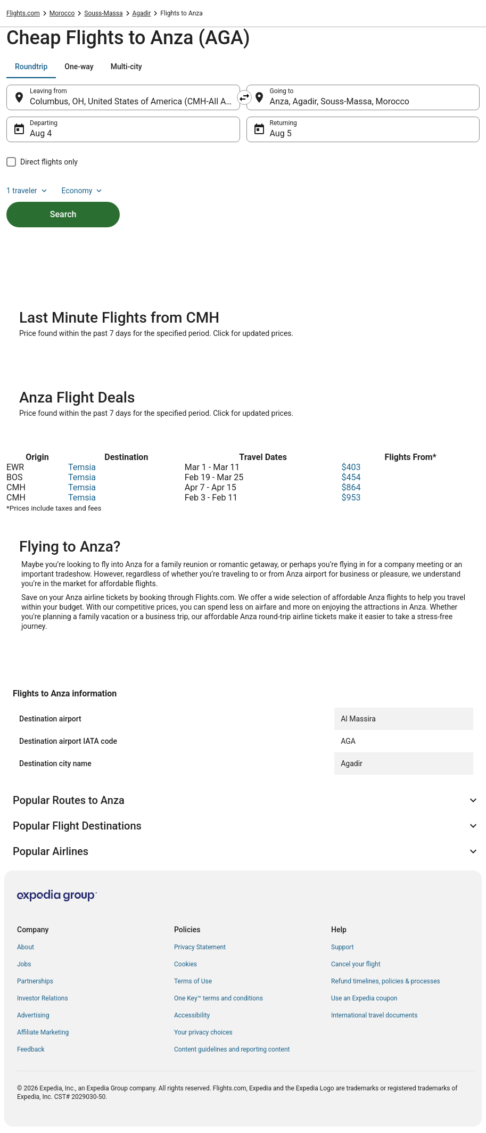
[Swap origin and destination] (244, 97)
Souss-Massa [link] (103, 13)
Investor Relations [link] (42, 998)
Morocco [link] (62, 13)
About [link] (25, 947)
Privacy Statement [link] (200, 947)
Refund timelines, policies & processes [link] (385, 981)
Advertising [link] (33, 1015)
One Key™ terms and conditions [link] (218, 998)
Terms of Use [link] (193, 981)
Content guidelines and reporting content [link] (232, 1049)
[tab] (31, 66)
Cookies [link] (185, 964)
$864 (350, 487)
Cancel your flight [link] (356, 964)
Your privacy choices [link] (203, 1032)
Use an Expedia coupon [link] (364, 998)
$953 (350, 497)
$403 (350, 467)
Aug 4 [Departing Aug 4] (41, 133)
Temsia (82, 467)
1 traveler (27, 190)
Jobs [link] (24, 964)
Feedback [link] (31, 1049)
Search (63, 214)
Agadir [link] (142, 13)
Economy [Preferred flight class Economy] (83, 190)
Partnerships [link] (35, 981)
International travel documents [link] (374, 1015)
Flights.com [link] (23, 13)
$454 (350, 477)
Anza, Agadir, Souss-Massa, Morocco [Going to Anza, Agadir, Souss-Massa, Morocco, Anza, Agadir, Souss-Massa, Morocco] (339, 101)
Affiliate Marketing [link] (43, 1032)
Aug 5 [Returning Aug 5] (281, 133)
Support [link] (342, 947)
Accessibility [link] (192, 1015)
